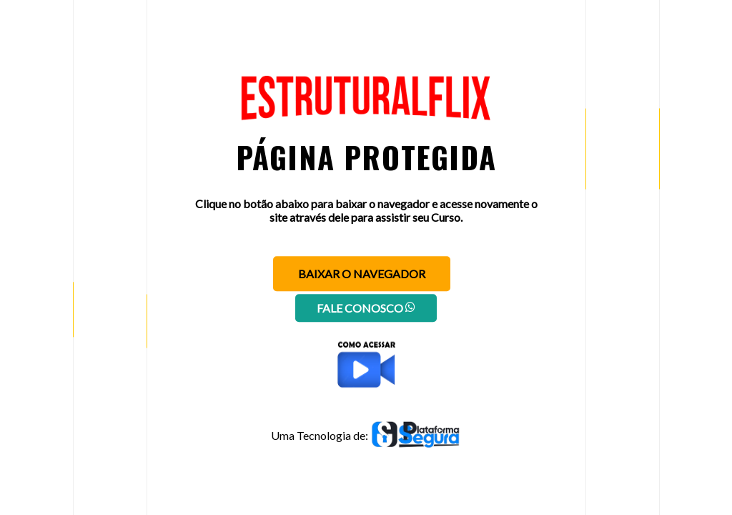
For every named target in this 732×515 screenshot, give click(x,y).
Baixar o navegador (361, 273)
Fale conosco (366, 308)
